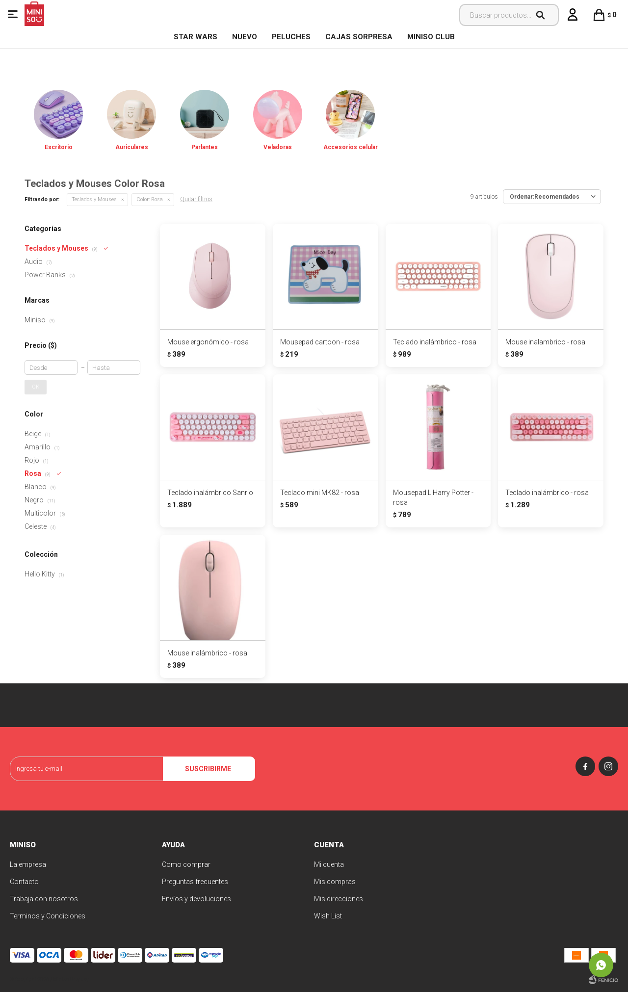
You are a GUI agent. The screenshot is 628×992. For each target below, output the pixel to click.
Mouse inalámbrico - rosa (207, 653)
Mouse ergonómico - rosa (208, 342)
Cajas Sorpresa (358, 36)
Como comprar (186, 864)
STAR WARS (195, 36)
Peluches (291, 36)
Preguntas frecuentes (195, 882)
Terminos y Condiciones (47, 916)
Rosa (149, 199)
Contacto (24, 882)
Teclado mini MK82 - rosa (319, 492)
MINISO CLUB (431, 36)
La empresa (28, 864)
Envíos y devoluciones (196, 899)
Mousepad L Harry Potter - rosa (433, 497)
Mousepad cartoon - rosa (320, 342)
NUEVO (244, 36)
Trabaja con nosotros (44, 899)
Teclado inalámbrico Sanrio (210, 492)
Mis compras (335, 882)
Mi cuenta (329, 864)
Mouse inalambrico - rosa (545, 342)
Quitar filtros (196, 199)
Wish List (328, 916)
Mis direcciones (338, 899)
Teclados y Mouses (94, 199)
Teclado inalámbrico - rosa (434, 342)
